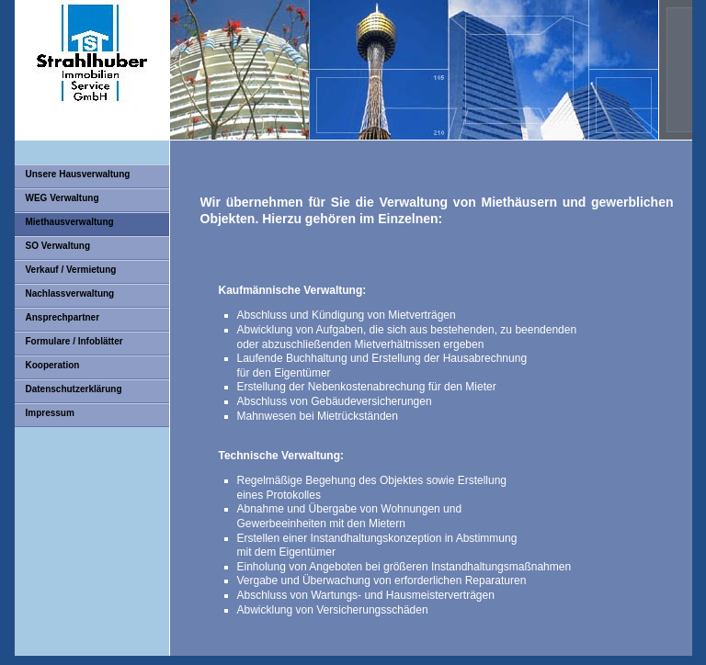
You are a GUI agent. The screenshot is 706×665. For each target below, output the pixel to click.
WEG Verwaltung (62, 198)
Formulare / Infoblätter (74, 341)
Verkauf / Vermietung (71, 270)
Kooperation (53, 365)
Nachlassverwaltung (70, 293)
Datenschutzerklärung (74, 389)
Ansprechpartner (63, 317)
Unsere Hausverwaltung (78, 174)
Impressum (50, 413)
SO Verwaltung (58, 246)
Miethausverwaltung (70, 222)
